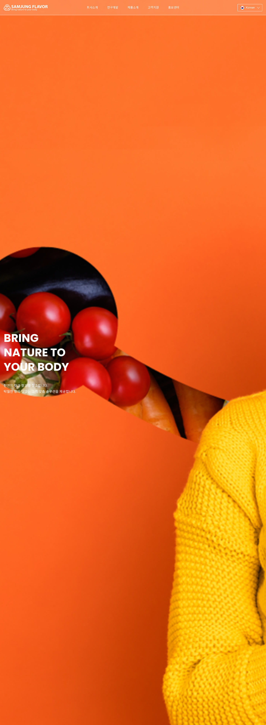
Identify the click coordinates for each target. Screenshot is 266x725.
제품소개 (133, 7)
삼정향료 (26, 7)
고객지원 (153, 7)
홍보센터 (173, 7)
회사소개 (92, 7)
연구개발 (112, 7)
